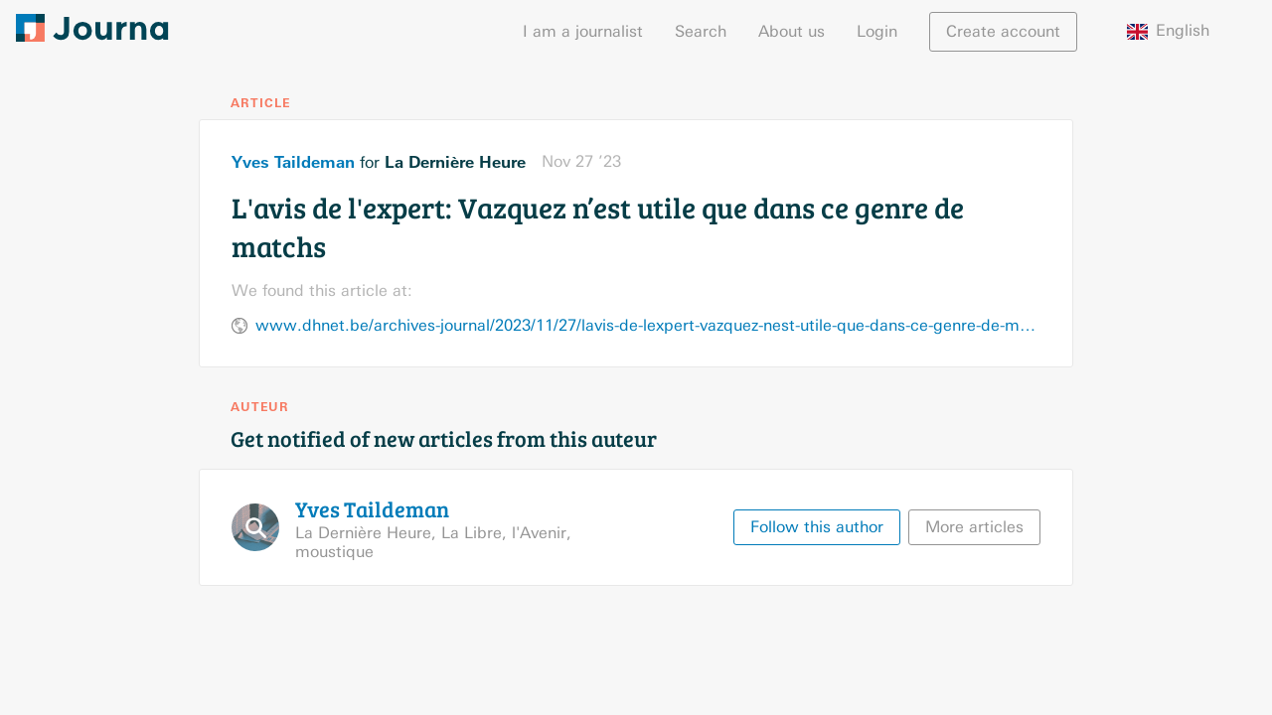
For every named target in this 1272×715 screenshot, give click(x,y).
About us (791, 31)
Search (700, 31)
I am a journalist (583, 31)
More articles (974, 526)
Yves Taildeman (293, 162)
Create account (1003, 31)
